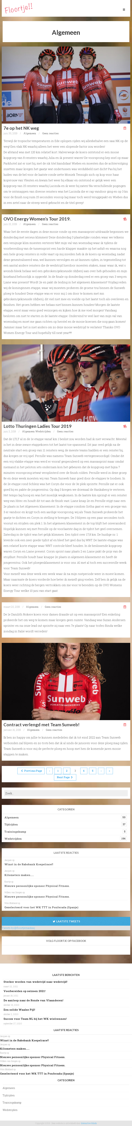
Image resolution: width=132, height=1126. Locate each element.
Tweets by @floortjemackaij (18, 928)
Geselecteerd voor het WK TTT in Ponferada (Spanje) (41, 907)
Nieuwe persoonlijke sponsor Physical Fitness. (37, 886)
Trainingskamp (15, 831)
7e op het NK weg (21, 128)
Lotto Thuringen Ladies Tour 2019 (38, 426)
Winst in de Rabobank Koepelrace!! (28, 864)
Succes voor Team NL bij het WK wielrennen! (35, 1018)
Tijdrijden (11, 824)
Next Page (65, 777)
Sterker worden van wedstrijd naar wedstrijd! (35, 981)
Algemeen (29, 133)
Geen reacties (50, 133)
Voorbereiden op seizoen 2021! (24, 991)
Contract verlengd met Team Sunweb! (42, 724)
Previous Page (31, 770)
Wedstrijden (43, 431)
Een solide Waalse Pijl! (19, 1009)
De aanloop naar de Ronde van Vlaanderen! (33, 1000)
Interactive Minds (89, 1123)
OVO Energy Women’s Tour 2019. (37, 218)
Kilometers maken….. (19, 875)
